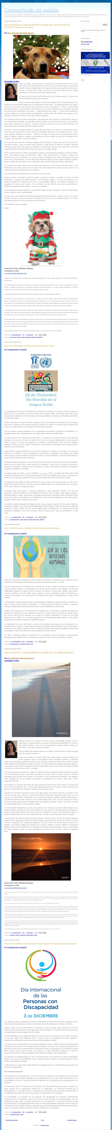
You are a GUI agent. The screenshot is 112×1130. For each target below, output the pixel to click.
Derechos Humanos (25, 644)
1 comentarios (29, 335)
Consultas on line (11, 81)
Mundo (21, 1114)
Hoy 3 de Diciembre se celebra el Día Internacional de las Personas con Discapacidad (40, 943)
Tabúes (35, 935)
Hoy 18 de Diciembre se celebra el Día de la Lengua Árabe (29, 346)
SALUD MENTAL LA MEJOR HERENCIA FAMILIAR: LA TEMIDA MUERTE (39, 652)
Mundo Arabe (32, 519)
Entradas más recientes (12, 1120)
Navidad (33, 337)
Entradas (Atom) (45, 1125)
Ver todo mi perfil (85, 44)
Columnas (12, 935)
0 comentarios (29, 641)
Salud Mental (39, 337)
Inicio (42, 1120)
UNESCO (41, 519)
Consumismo (13, 337)
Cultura (19, 337)
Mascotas (28, 337)
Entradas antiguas (72, 1120)
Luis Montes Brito (16, 335)
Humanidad (23, 935)
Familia (23, 337)
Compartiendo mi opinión (31, 10)
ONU (37, 519)
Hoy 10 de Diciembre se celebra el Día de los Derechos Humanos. (32, 528)
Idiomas (26, 519)
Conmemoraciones (14, 519)
